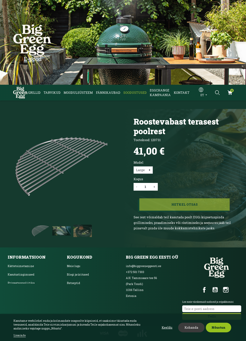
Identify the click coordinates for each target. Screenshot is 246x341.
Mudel (138, 162)
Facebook (204, 290)
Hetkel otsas (184, 204)
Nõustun (218, 327)
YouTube (215, 290)
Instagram (226, 290)
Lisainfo (19, 335)
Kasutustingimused (21, 274)
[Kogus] (145, 187)
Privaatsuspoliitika (21, 283)
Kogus (138, 179)
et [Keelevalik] (202, 95)
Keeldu (167, 327)
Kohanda (191, 327)
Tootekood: (142, 140)
